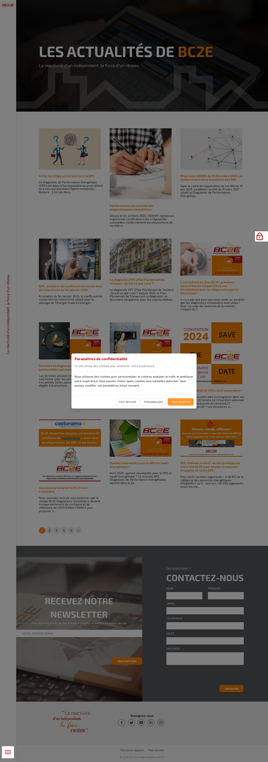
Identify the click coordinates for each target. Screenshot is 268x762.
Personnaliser (153, 401)
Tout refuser (127, 401)
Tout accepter (180, 401)
